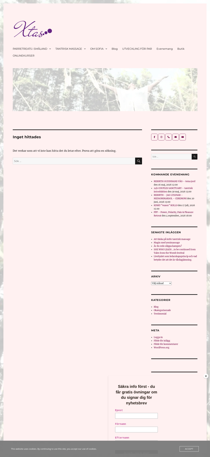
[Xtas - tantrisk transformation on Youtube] (182, 137)
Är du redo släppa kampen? (168, 246)
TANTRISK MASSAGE (68, 48)
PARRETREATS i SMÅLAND (30, 48)
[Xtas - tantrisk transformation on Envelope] (175, 137)
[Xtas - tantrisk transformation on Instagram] (161, 137)
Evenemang (165, 48)
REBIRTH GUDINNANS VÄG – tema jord (174, 181)
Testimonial (160, 313)
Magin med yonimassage (167, 242)
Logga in (158, 337)
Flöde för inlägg (162, 340)
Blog (115, 48)
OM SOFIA (96, 48)
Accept (189, 448)
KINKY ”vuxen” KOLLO (165, 205)
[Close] (205, 376)
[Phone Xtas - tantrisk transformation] (168, 137)
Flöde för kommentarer (166, 344)
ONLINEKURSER (23, 55)
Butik (181, 48)
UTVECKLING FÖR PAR (137, 48)
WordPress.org (161, 347)
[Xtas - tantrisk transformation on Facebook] (154, 137)
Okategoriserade (162, 310)
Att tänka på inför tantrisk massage (172, 239)
